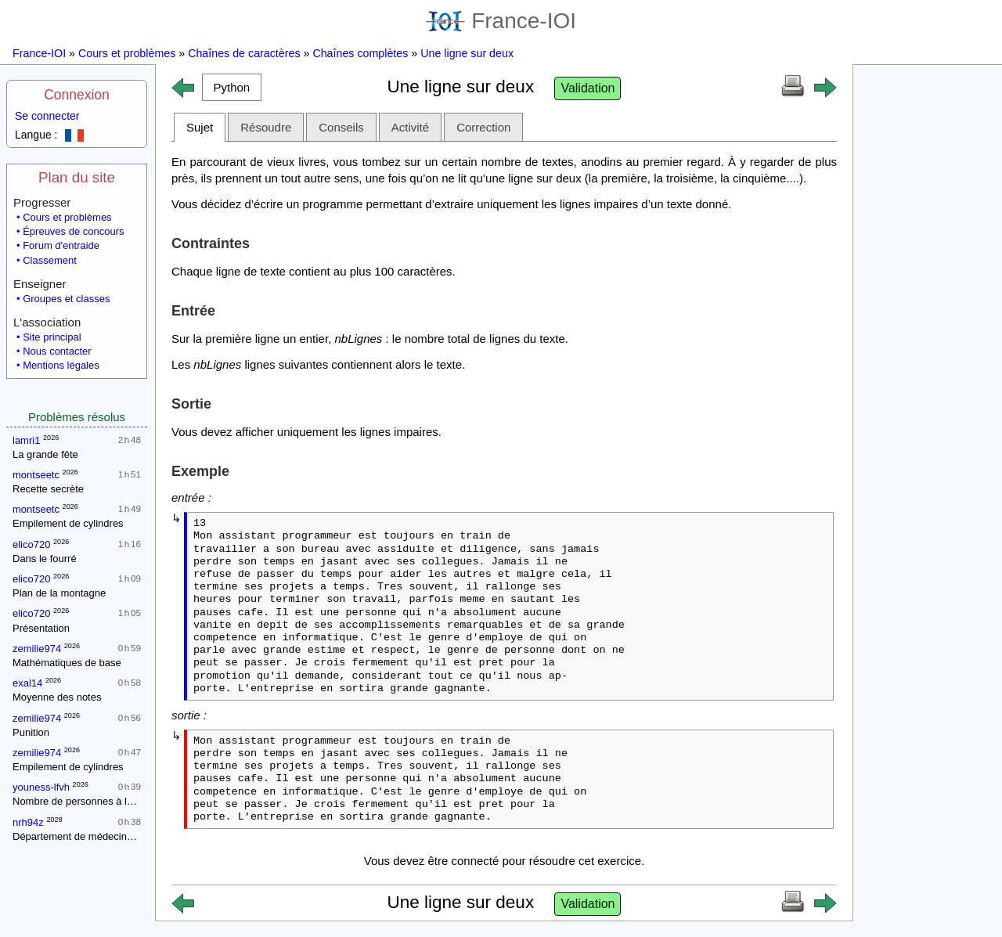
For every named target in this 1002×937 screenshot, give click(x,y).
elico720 (31, 544)
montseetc (36, 475)
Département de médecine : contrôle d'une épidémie (131, 836)
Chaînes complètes (360, 53)
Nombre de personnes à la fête (83, 801)
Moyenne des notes (57, 697)
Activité (410, 127)
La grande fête (45, 454)
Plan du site (76, 177)
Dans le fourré (45, 558)
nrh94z (28, 822)
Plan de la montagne (59, 593)
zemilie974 (37, 648)
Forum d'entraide (61, 245)
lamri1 (26, 440)
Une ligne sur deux (467, 53)
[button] (231, 87)
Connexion (77, 95)
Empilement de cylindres (68, 523)
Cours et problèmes (126, 53)
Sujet (199, 127)
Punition (31, 732)
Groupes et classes (66, 299)
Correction (483, 127)
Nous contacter (57, 351)
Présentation (41, 628)
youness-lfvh (41, 787)
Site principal (52, 337)
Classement (50, 260)
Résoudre (265, 127)
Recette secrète (48, 489)
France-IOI (501, 21)
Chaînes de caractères (244, 53)
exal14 (27, 683)
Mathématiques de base (67, 663)
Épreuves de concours (73, 231)
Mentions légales (61, 365)
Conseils (341, 127)
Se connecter (47, 116)
